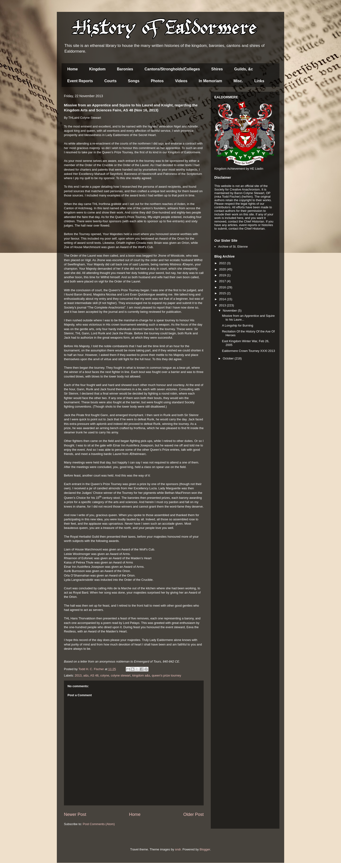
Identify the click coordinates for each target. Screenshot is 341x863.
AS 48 (94, 675)
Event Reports (80, 81)
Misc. (238, 81)
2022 (223, 263)
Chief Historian (254, 221)
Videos (181, 81)
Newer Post (75, 814)
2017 (223, 281)
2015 (223, 293)
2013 (78, 675)
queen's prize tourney (166, 675)
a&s (86, 675)
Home (72, 69)
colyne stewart (120, 675)
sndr (178, 849)
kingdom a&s (141, 675)
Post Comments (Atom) (99, 824)
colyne (104, 675)
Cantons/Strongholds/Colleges (172, 69)
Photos (157, 81)
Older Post (193, 814)
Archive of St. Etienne (233, 246)
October (229, 358)
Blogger (205, 849)
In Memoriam (210, 81)
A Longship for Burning (237, 325)
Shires (217, 69)
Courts (110, 81)
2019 (223, 275)
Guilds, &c (243, 69)
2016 (223, 287)
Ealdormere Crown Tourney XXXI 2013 (248, 351)
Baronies (125, 69)
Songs (133, 81)
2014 (223, 299)
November (230, 310)
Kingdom (97, 69)
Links (259, 81)
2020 (223, 269)
